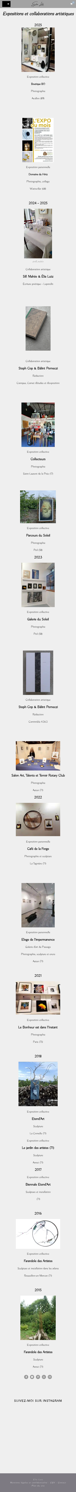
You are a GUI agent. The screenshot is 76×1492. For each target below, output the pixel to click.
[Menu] (6, 4)
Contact (62, 1482)
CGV (52, 1482)
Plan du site (38, 1485)
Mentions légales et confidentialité (28, 1482)
